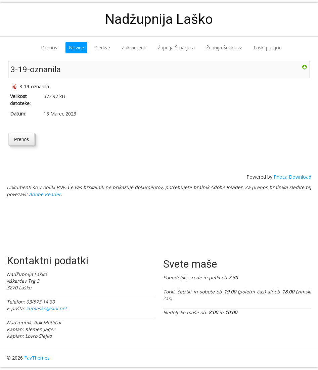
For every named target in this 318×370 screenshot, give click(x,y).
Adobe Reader (45, 194)
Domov (49, 47)
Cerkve (102, 47)
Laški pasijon (268, 47)
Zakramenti (134, 47)
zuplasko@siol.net (46, 308)
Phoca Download (292, 177)
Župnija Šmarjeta (176, 47)
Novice (76, 47)
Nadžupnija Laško (159, 19)
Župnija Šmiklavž (224, 47)
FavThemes (37, 358)
